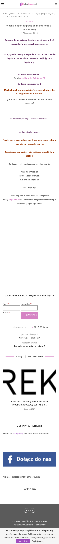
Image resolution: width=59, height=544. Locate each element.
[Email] (11, 316)
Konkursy (25, 13)
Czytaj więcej (38, 541)
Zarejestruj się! (33, 476)
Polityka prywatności (23, 524)
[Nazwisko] (29, 307)
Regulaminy (14, 199)
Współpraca (27, 521)
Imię (6, 304)
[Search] (56, 4)
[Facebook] (26, 510)
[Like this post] (35, 327)
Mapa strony (41, 521)
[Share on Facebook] (38, 327)
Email (6, 312)
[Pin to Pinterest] (44, 327)
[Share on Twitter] (41, 327)
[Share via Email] (47, 327)
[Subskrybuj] (29, 315)
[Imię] (11, 307)
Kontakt (16, 521)
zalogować (18, 433)
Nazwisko (26, 304)
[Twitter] (32, 510)
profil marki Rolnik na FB (32, 78)
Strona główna (9, 13)
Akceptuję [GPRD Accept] (23, 541)
